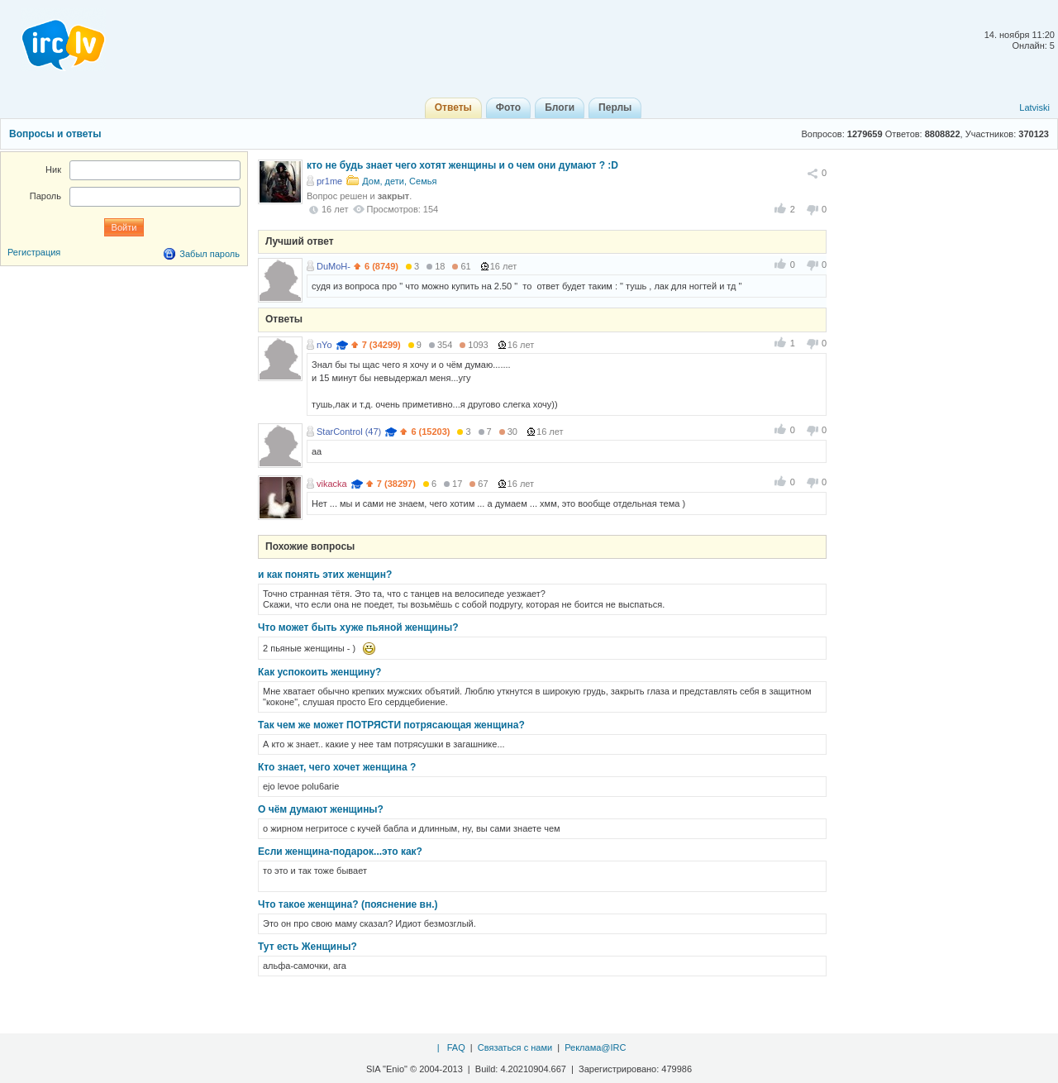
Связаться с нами (515, 1047)
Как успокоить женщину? (319, 672)
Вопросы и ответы (55, 134)
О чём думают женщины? (321, 809)
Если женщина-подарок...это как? (340, 851)
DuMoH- (333, 266)
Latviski (1034, 107)
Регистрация (33, 252)
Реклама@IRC (595, 1047)
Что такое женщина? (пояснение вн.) (348, 904)
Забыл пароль (209, 254)
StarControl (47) (349, 432)
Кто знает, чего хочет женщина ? (337, 767)
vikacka (332, 484)
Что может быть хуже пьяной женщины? (358, 627)
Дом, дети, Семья (399, 181)
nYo (324, 345)
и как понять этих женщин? (325, 574)
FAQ (456, 1047)
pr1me (329, 181)
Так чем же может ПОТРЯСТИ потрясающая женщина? (391, 725)
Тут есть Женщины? (307, 946)
